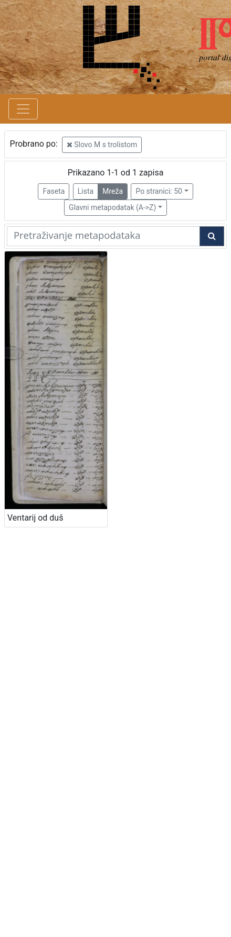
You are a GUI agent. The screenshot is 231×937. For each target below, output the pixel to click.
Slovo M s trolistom (102, 144)
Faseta (54, 191)
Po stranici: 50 (158, 191)
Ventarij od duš (35, 518)
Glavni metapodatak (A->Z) (112, 207)
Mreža (112, 191)
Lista (85, 191)
